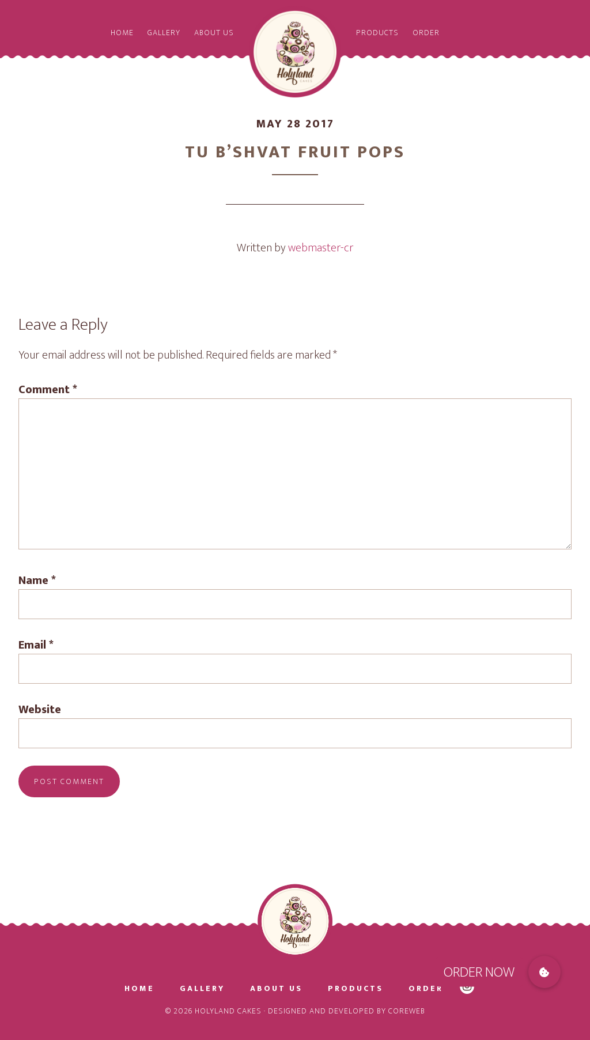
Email (36, 645)
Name (37, 580)
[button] (544, 972)
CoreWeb (406, 1011)
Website (39, 709)
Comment (47, 389)
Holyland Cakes (295, 52)
